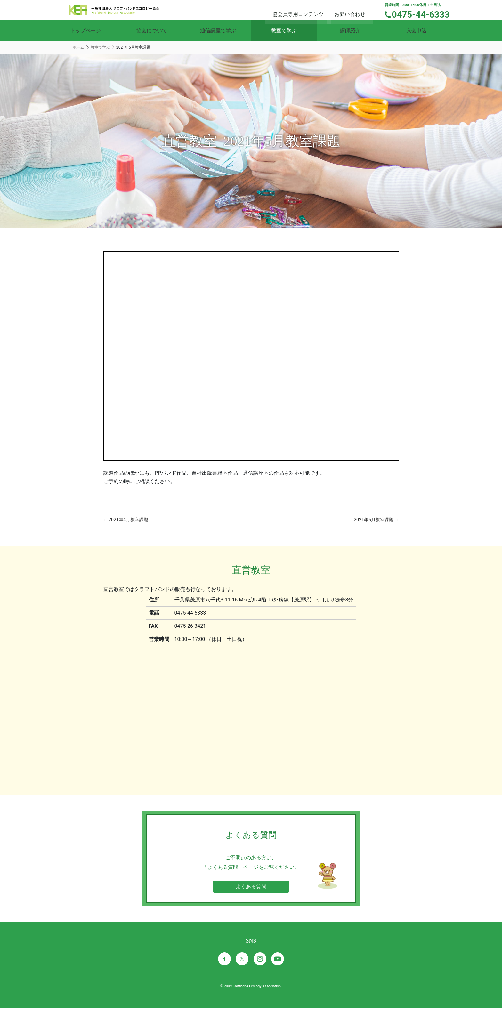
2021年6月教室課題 (370, 520)
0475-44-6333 (424, 13)
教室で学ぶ (284, 31)
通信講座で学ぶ (218, 31)
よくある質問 (251, 887)
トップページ (85, 31)
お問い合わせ (355, 9)
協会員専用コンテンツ (305, 9)
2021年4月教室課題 (131, 520)
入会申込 (416, 31)
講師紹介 (350, 31)
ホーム (78, 47)
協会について (151, 31)
